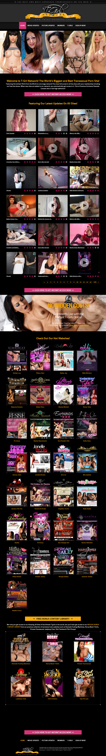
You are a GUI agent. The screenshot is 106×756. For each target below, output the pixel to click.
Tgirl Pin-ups (84, 699)
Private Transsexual (84, 664)
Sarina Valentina (87, 542)
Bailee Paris (40, 407)
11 (80, 282)
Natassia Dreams (17, 407)
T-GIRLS (70, 25)
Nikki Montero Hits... (76, 276)
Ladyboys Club (21, 699)
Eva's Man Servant (43, 162)
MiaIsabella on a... (43, 133)
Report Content (67, 750)
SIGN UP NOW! (80, 25)
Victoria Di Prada (40, 509)
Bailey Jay (63, 373)
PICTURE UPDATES (48, 25)
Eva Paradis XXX (63, 441)
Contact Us (48, 750)
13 (87, 282)
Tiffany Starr (40, 373)
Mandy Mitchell (64, 407)
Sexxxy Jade (17, 475)
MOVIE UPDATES (33, 25)
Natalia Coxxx (17, 610)
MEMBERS (61, 25)
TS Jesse (17, 441)
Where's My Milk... (75, 133)
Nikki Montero (87, 373)
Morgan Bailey (63, 576)
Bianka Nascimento (40, 441)
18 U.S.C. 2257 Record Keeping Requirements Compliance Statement (56, 749)
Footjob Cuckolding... (12, 247)
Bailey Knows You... (12, 219)
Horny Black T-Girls (52, 664)
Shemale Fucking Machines (21, 664)
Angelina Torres (63, 509)
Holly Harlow (17, 576)
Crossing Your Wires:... (13, 162)
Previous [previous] (4, 52)
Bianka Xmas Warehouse (77, 247)
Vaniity (17, 542)
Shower (8, 190)
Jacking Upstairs (43, 190)
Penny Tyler (87, 407)
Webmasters (42, 750)
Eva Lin (63, 475)
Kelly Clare (87, 441)
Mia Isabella (87, 475)
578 (95, 282)
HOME (22, 25)
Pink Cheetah (10, 133)
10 (77, 282)
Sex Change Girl (63, 542)
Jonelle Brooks (40, 475)
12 (84, 282)
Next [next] (100, 52)
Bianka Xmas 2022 (75, 162)
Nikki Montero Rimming (77, 190)
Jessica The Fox (16, 509)
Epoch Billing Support (57, 750)
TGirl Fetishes (52, 699)
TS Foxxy (40, 542)
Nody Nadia (87, 509)
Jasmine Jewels (87, 576)
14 (90, 282)
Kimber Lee (17, 373)
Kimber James (40, 576)
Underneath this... (43, 276)
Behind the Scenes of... (45, 219)
